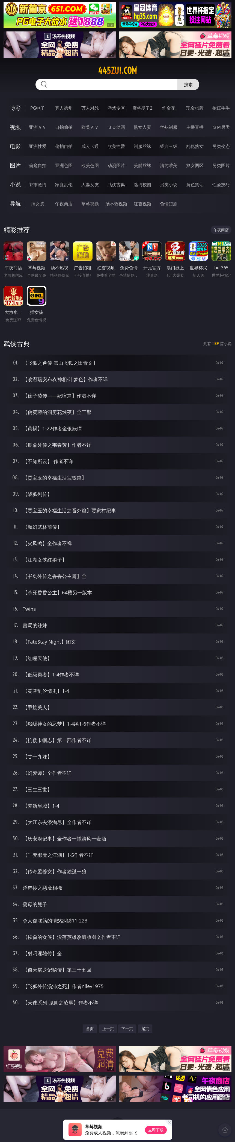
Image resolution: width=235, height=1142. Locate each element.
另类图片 (221, 165)
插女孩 (37, 204)
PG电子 (37, 108)
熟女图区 (195, 165)
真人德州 (64, 108)
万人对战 (90, 108)
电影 (15, 146)
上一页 (108, 1028)
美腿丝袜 (142, 165)
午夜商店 (64, 204)
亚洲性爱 (37, 146)
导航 (15, 203)
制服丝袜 (142, 146)
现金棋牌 (195, 108)
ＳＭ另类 (221, 127)
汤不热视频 (116, 204)
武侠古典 (116, 185)
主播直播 (195, 127)
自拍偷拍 (64, 127)
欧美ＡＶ (90, 127)
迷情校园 (142, 185)
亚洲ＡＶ (37, 127)
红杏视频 (142, 204)
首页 (90, 1028)
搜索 (188, 84)
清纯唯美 (168, 165)
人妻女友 (90, 185)
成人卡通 (90, 146)
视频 (15, 127)
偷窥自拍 (37, 165)
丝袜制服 (168, 127)
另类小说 (168, 185)
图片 (15, 165)
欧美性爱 (116, 146)
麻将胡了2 (142, 108)
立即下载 (155, 1129)
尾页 (145, 1028)
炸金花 (168, 108)
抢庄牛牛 (221, 108)
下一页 (127, 1028)
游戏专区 (116, 108)
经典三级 (168, 146)
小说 (15, 184)
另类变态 (221, 146)
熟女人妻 (142, 127)
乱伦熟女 (195, 146)
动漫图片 (116, 165)
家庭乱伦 (64, 185)
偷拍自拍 (64, 146)
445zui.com (117, 70)
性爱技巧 (221, 185)
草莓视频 (90, 204)
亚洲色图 (64, 165)
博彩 (15, 108)
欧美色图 (90, 165)
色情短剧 (168, 204)
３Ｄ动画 (116, 127)
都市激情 (37, 185)
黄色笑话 (195, 185)
